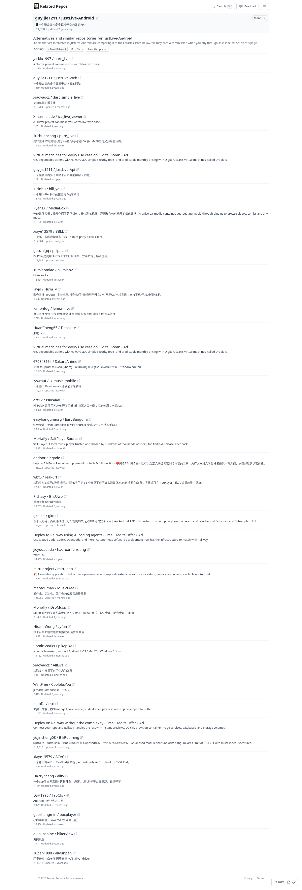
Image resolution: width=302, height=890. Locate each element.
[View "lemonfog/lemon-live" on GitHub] (72, 308)
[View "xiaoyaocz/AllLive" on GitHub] (66, 665)
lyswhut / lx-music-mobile (54, 380)
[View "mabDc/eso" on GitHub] (56, 703)
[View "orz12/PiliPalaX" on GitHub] (62, 400)
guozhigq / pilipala (48, 250)
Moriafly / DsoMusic (50, 607)
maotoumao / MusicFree (53, 588)
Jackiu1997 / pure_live (51, 58)
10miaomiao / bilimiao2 (53, 269)
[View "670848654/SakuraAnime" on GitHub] (79, 361)
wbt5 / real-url (45, 477)
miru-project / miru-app (53, 568)
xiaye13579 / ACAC (48, 756)
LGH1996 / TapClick (49, 795)
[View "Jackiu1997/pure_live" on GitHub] (72, 58)
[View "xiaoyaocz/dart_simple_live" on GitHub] (82, 97)
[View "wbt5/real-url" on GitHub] (59, 477)
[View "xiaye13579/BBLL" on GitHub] (66, 231)
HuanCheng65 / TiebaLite (54, 327)
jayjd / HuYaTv (45, 289)
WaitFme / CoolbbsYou (52, 684)
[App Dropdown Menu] (264, 6)
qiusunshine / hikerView (53, 833)
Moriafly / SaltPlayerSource (56, 438)
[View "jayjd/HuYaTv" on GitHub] (59, 289)
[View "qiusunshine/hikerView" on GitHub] (75, 833)
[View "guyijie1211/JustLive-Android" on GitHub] (97, 18)
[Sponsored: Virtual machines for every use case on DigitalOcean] (151, 157)
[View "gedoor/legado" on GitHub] (62, 457)
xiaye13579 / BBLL (48, 231)
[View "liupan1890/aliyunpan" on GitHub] (74, 853)
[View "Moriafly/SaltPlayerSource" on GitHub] (80, 438)
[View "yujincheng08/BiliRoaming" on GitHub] (81, 737)
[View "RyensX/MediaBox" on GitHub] (67, 208)
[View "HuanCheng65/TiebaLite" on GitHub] (78, 327)
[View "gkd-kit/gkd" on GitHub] (56, 515)
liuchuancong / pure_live (53, 135)
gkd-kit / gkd (43, 515)
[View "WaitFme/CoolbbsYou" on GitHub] (73, 684)
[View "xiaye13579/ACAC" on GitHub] (66, 756)
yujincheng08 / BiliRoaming (56, 737)
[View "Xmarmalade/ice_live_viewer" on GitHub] (84, 116)
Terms (260, 878)
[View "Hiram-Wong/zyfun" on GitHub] (69, 626)
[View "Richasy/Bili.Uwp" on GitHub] (65, 496)
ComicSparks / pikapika (52, 645)
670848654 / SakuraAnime (55, 361)
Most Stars (77, 49)
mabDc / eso (43, 703)
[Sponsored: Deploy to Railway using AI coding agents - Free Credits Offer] (151, 537)
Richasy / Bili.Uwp (48, 496)
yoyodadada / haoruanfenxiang (59, 549)
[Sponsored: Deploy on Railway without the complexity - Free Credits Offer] (151, 725)
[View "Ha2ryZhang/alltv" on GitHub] (66, 776)
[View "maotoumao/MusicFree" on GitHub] (76, 588)
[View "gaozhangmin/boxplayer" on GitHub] (78, 814)
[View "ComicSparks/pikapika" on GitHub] (74, 645)
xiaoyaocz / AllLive (48, 665)
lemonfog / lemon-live (51, 308)
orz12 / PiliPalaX (46, 400)
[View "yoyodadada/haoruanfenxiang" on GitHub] (88, 549)
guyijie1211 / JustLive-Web (55, 78)
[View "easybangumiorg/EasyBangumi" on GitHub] (90, 419)
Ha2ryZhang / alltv (48, 776)
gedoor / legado (46, 457)
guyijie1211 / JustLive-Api (54, 169)
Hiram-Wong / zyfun (50, 626)
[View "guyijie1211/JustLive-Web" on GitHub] (79, 77)
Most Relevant (57, 49)
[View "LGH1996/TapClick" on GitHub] (67, 795)
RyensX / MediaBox (49, 208)
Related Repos (54, 6)
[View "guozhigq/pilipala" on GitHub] (66, 250)
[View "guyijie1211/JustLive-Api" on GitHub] (77, 169)
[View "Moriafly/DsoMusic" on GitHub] (69, 607)
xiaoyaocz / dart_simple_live (56, 97)
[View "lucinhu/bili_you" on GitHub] (64, 188)
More (260, 18)
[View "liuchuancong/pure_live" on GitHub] (76, 135)
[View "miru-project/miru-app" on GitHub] (75, 568)
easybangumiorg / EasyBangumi (60, 419)
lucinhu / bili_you (47, 188)
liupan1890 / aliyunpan (52, 853)
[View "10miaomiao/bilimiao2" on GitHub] (75, 269)
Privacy (248, 878)
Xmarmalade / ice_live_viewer (58, 116)
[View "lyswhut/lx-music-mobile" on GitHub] (78, 380)
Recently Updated (97, 49)
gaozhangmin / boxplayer (54, 814)
